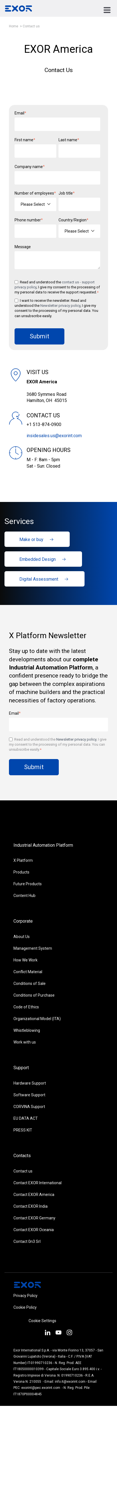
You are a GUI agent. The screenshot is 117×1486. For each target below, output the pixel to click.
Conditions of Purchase (34, 995)
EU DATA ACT (25, 1118)
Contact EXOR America (33, 1194)
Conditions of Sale (29, 983)
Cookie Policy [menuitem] (25, 1307)
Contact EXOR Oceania (33, 1229)
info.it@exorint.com (70, 1382)
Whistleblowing (26, 1030)
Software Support (29, 1095)
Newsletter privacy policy (60, 305)
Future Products (27, 884)
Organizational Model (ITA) (37, 1018)
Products (21, 872)
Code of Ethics (26, 1007)
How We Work (25, 960)
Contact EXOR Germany (34, 1218)
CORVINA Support (29, 1106)
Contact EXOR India (30, 1206)
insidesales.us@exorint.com (54, 435)
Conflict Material (27, 972)
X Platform (23, 860)
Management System (32, 948)
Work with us (24, 1042)
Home (13, 26)
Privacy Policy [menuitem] (25, 1295)
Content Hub (24, 895)
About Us (21, 936)
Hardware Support (29, 1083)
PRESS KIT (22, 1130)
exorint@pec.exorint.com (40, 1388)
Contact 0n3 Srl (27, 1241)
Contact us (31, 26)
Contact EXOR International (37, 1183)
